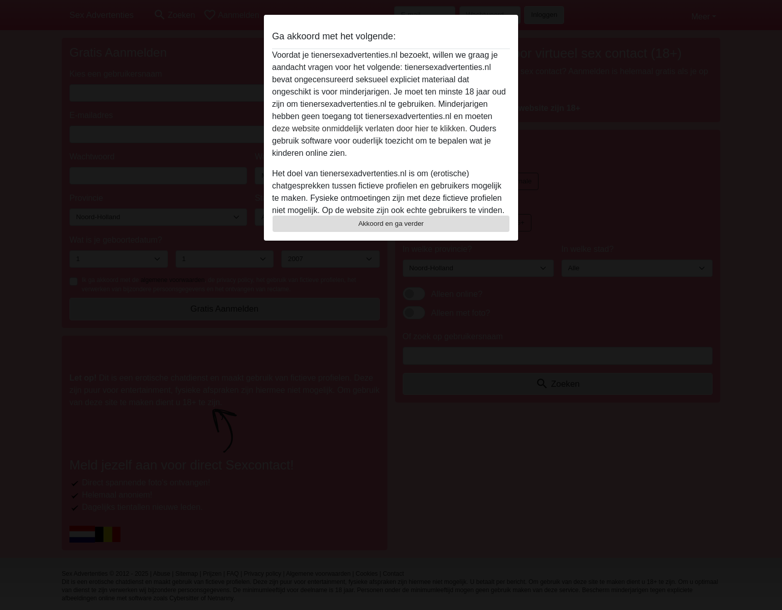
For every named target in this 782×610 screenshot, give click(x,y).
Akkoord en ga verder (391, 223)
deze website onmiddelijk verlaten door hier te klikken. (369, 128)
